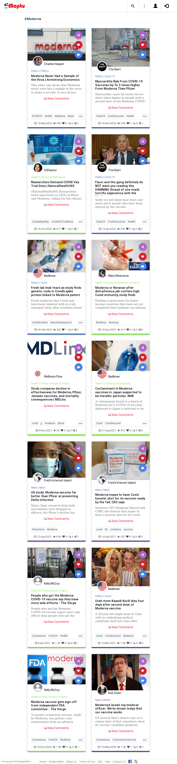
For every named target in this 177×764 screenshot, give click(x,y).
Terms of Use (87, 761)
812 (121, 430)
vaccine (128, 529)
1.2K (56, 643)
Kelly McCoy (52, 583)
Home (43, 761)
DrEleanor (50, 170)
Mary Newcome (118, 276)
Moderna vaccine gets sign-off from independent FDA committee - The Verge (54, 705)
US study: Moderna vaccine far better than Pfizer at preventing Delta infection (54, 496)
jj (41, 423)
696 (57, 536)
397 (121, 536)
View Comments (56, 98)
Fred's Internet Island (57, 480)
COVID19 (37, 116)
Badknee (49, 276)
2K (56, 430)
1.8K (57, 747)
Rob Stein (114, 693)
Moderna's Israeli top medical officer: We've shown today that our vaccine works (118, 708)
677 (57, 229)
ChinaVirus (38, 529)
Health (48, 116)
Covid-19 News (59, 590)
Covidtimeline (40, 322)
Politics (35, 70)
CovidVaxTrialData (62, 221)
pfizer (61, 423)
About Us (71, 761)
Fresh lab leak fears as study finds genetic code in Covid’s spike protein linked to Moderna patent (56, 291)
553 (57, 329)
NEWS (106, 699)
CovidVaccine (116, 116)
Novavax (114, 322)
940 (121, 123)
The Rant (114, 69)
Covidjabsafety (40, 221)
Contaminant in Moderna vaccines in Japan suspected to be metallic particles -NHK (118, 392)
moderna (50, 423)
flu (106, 529)
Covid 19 (110, 76)
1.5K (121, 643)
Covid (44, 282)
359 (121, 229)
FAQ (100, 761)
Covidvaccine (113, 423)
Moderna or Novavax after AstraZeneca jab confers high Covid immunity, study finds (117, 291)
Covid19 (100, 116)
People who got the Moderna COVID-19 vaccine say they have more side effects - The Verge (54, 599)
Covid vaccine (122, 383)
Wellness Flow (53, 376)
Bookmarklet (56, 761)
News (71, 116)
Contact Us (119, 761)
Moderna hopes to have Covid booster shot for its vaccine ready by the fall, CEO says (120, 498)
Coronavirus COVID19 (127, 282)
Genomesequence (61, 322)
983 (57, 123)
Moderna (60, 116)
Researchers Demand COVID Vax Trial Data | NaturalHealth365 (55, 184)
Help (107, 761)
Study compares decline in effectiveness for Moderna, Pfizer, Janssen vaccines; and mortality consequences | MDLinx (56, 394)
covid (35, 423)
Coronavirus (39, 635)
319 (121, 329)
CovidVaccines (116, 221)
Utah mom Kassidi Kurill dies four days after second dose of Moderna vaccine (119, 604)
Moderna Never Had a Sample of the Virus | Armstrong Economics (55, 78)
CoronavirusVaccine (124, 739)
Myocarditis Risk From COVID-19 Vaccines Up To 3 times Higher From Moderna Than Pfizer (119, 85)
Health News (58, 177)
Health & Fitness (40, 177)
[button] (133, 6)
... (80, 115)
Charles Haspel (54, 64)
